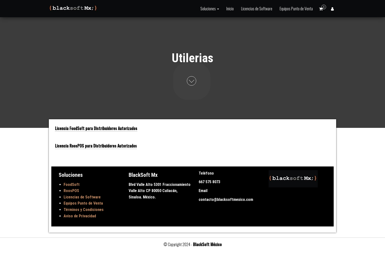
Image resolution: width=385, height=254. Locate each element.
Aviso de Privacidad (80, 216)
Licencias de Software (256, 9)
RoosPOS (71, 190)
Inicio (230, 9)
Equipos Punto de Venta (296, 9)
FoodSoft (72, 184)
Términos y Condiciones (84, 209)
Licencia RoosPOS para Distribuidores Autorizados (96, 146)
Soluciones (209, 9)
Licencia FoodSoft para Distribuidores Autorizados (96, 128)
